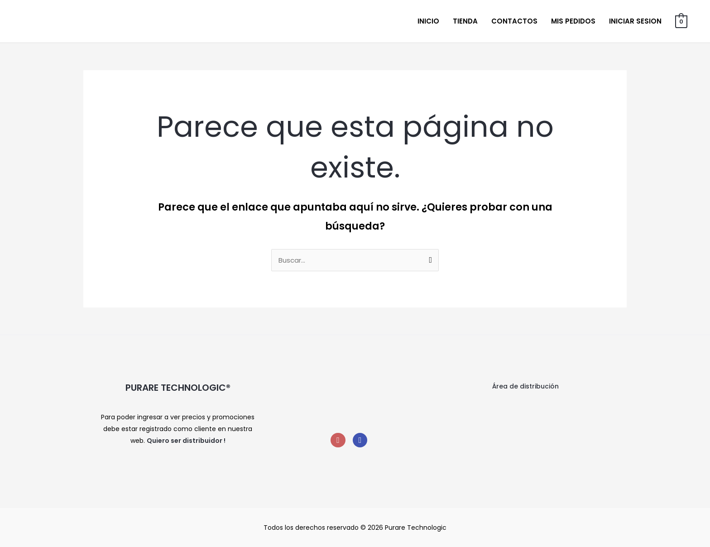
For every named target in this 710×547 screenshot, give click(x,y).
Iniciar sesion (635, 21)
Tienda (465, 21)
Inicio (428, 21)
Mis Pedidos (573, 21)
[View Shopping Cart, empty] (681, 21)
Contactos (514, 21)
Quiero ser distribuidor (184, 440)
